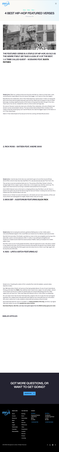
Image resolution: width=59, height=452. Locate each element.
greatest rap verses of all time (27, 303)
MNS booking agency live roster (47, 306)
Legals (13, 425)
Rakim (18, 290)
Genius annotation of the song (36, 301)
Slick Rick (43, 199)
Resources (14, 418)
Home (24, 10)
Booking (23, 413)
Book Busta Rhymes (8, 306)
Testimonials (15, 427)
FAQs (13, 422)
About (13, 413)
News (28, 10)
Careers (14, 416)
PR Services (24, 425)
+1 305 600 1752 (34, 422)
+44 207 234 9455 (49, 422)
